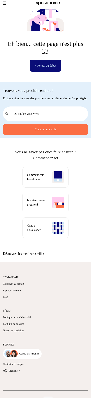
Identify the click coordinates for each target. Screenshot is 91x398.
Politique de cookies (13, 324)
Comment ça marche (13, 283)
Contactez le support (13, 364)
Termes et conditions (13, 330)
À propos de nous (12, 290)
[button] (45, 254)
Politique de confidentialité (17, 317)
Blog (5, 297)
